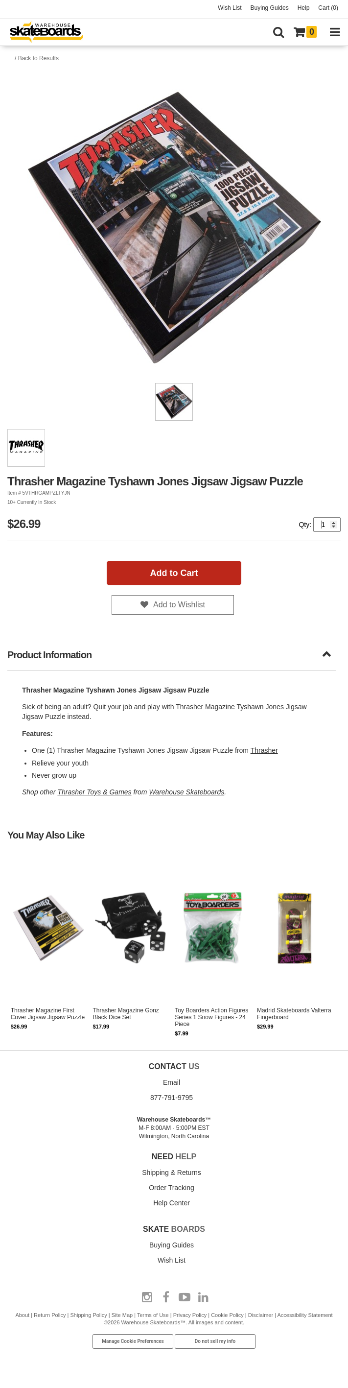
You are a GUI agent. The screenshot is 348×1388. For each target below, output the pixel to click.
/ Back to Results (37, 58)
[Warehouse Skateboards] (51, 32)
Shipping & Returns (171, 1172)
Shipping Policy (88, 1315)
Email (171, 1082)
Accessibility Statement (305, 1315)
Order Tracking (171, 1188)
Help (304, 7)
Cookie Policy (227, 1315)
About (22, 1315)
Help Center (171, 1203)
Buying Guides (270, 7)
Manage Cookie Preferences (133, 1341)
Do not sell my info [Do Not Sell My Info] (215, 1341)
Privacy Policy (190, 1315)
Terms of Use (153, 1315)
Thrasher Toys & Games (94, 792)
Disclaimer (260, 1315)
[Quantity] (327, 524)
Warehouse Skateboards (186, 792)
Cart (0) (328, 7)
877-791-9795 (171, 1097)
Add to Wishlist (179, 604)
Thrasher (264, 750)
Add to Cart (174, 573)
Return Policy (50, 1315)
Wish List (230, 7)
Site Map (122, 1315)
